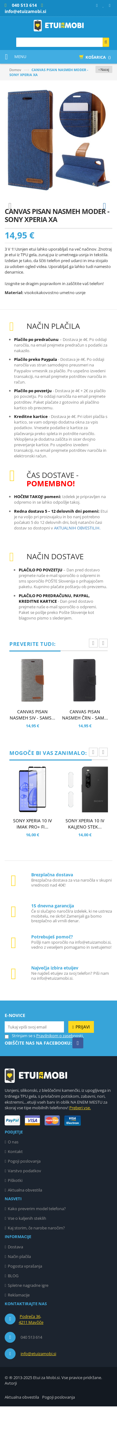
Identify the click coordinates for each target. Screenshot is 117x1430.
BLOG (13, 1299)
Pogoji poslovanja (24, 1184)
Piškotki (15, 1204)
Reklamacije (19, 1318)
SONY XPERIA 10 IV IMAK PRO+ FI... (32, 847)
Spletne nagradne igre (28, 1309)
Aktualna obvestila (25, 1213)
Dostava (15, 1270)
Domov (15, 69)
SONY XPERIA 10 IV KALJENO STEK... (85, 847)
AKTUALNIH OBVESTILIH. (77, 551)
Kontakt (15, 1175)
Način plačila (19, 1280)
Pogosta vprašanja (25, 1289)
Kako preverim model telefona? (37, 1232)
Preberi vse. (80, 1131)
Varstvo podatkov (24, 1194)
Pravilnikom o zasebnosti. (60, 1059)
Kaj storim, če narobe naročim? (36, 1251)
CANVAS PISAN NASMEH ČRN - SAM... (85, 738)
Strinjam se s (20, 1059)
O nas (13, 1165)
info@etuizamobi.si (38, 1377)
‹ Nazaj (104, 69)
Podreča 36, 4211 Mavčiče (31, 1343)
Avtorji (11, 1407)
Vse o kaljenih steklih (27, 1242)
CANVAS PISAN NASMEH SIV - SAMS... (32, 738)
